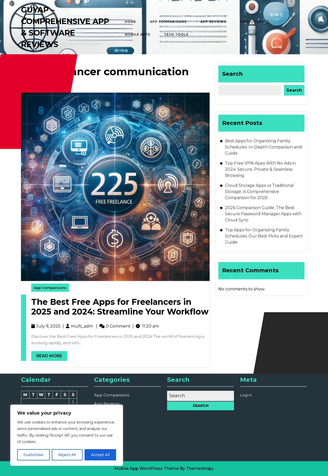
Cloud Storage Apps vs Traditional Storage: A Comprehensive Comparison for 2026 (259, 191)
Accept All (100, 454)
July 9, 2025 (48, 326)
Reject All (67, 454)
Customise (33, 454)
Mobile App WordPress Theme (146, 468)
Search (232, 73)
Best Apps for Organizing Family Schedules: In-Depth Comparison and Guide (263, 147)
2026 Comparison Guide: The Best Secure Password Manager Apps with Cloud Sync (263, 213)
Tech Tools (176, 34)
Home (130, 22)
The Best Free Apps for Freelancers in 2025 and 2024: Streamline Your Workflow (120, 307)
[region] (66, 435)
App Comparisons (168, 22)
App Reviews (213, 22)
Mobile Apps (137, 34)
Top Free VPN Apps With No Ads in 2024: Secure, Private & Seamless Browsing (260, 169)
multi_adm (82, 326)
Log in (246, 395)
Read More (46, 354)
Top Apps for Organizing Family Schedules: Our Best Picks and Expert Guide (264, 236)
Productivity (254, 22)
